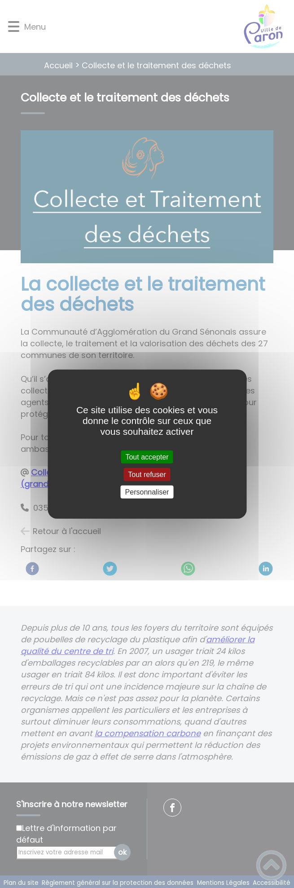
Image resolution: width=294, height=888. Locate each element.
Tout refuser (147, 474)
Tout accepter (146, 456)
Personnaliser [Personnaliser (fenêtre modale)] (147, 492)
